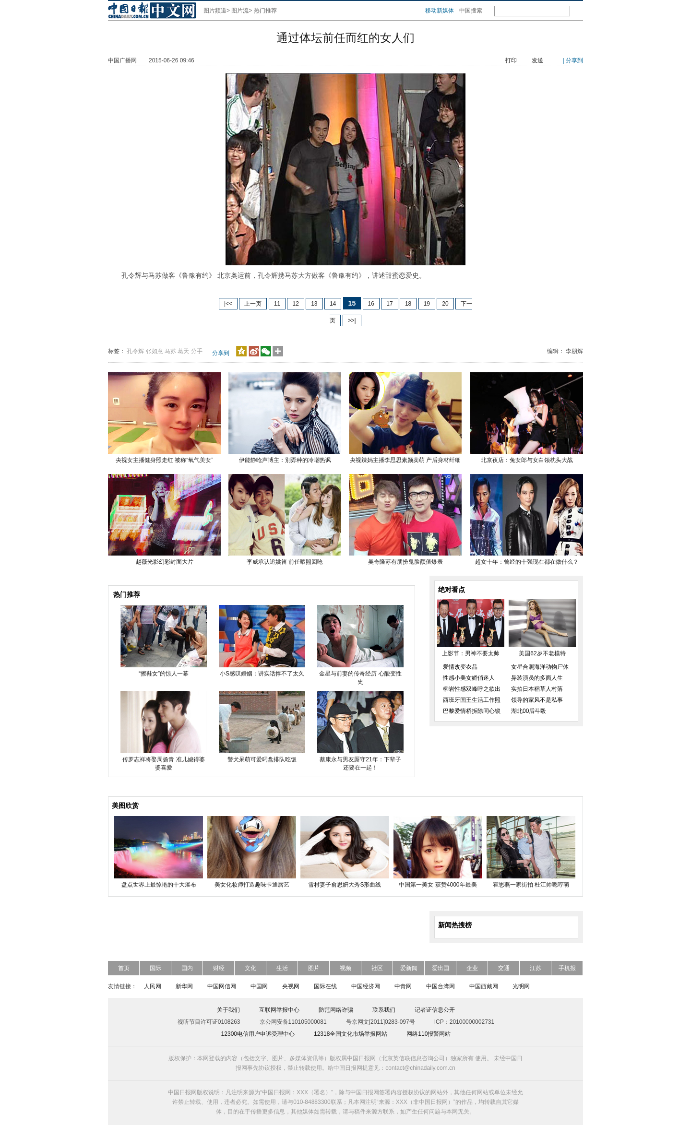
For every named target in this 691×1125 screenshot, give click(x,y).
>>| (352, 320)
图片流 (240, 10)
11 (277, 303)
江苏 (535, 968)
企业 (472, 968)
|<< (228, 303)
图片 (314, 968)
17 (389, 303)
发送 (537, 60)
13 (314, 303)
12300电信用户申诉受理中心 (258, 1033)
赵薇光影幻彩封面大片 (164, 561)
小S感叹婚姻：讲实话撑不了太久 (262, 673)
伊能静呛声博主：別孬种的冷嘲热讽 (285, 460)
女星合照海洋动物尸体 (540, 666)
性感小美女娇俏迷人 (469, 678)
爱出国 (440, 968)
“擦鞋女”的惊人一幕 (164, 673)
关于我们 (228, 1010)
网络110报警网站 (428, 1033)
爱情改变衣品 (460, 666)
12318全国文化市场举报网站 (350, 1033)
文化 (250, 968)
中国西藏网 (483, 986)
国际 (155, 968)
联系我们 (383, 1010)
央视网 (290, 986)
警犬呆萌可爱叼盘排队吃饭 (262, 759)
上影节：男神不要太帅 (471, 653)
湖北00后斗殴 (528, 711)
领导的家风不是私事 (537, 700)
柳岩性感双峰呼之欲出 (471, 689)
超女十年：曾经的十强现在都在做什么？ (527, 561)
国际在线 (325, 986)
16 (371, 303)
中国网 (259, 986)
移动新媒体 (439, 10)
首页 (124, 968)
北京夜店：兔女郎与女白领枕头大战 (527, 460)
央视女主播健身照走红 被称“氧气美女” (164, 460)
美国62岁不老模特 (542, 653)
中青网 (403, 986)
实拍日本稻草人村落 (537, 689)
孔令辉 (135, 351)
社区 (377, 968)
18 (408, 303)
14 (333, 303)
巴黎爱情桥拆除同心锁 (471, 711)
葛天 (183, 351)
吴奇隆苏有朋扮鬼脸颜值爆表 (405, 561)
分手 (197, 351)
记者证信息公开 (435, 1010)
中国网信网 (221, 986)
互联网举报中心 (279, 1010)
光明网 (521, 986)
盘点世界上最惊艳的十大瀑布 (158, 884)
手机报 (567, 968)
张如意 (154, 351)
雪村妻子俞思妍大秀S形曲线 (344, 884)
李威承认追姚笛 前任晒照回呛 (285, 561)
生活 (282, 968)
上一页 (253, 303)
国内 (187, 968)
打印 (511, 60)
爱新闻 (408, 968)
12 (295, 303)
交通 (504, 968)
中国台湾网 (440, 986)
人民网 (152, 986)
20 (445, 303)
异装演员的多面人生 (537, 678)
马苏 (170, 351)
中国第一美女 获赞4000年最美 (438, 884)
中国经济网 (365, 986)
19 (427, 303)
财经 (219, 968)
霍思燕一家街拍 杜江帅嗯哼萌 (531, 884)
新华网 (184, 986)
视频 (345, 968)
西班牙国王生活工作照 (471, 700)
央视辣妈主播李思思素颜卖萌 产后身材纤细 (405, 460)
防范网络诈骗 (336, 1010)
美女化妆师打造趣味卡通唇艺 (251, 884)
